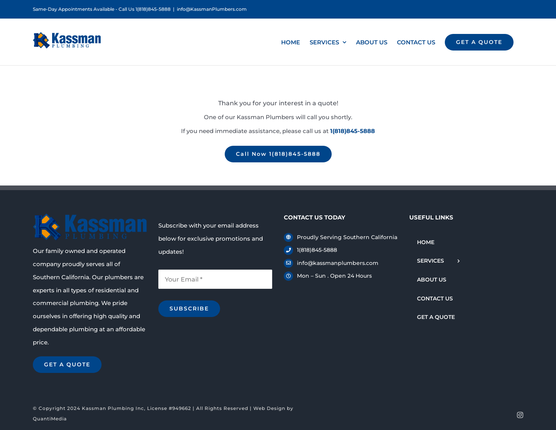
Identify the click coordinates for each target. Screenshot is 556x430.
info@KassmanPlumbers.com (212, 9)
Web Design (269, 408)
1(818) (352, 131)
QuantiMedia (50, 419)
